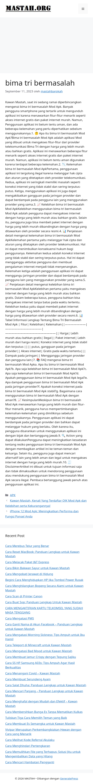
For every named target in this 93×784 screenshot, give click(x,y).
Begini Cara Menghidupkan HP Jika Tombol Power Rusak (44, 580)
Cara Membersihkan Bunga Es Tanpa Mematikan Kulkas (44, 712)
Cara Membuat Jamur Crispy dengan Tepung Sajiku (40, 657)
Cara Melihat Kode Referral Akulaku (29, 740)
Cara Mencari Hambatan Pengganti (29, 762)
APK (13, 495)
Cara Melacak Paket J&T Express (27, 562)
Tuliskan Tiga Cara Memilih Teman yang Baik (36, 718)
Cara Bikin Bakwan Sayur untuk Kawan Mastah (37, 568)
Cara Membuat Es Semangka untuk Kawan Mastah (40, 724)
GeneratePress (69, 778)
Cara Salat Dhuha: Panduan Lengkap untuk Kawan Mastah (45, 685)
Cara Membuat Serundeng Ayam (28, 679)
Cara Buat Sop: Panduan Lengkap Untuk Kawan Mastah (43, 602)
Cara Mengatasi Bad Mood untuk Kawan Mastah (38, 651)
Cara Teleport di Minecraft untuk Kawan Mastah (38, 645)
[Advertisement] (46, 43)
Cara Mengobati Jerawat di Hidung (29, 574)
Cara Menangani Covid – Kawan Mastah (32, 673)
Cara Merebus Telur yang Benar (27, 546)
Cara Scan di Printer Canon (23, 596)
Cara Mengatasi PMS (19, 618)
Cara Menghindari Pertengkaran (27, 746)
